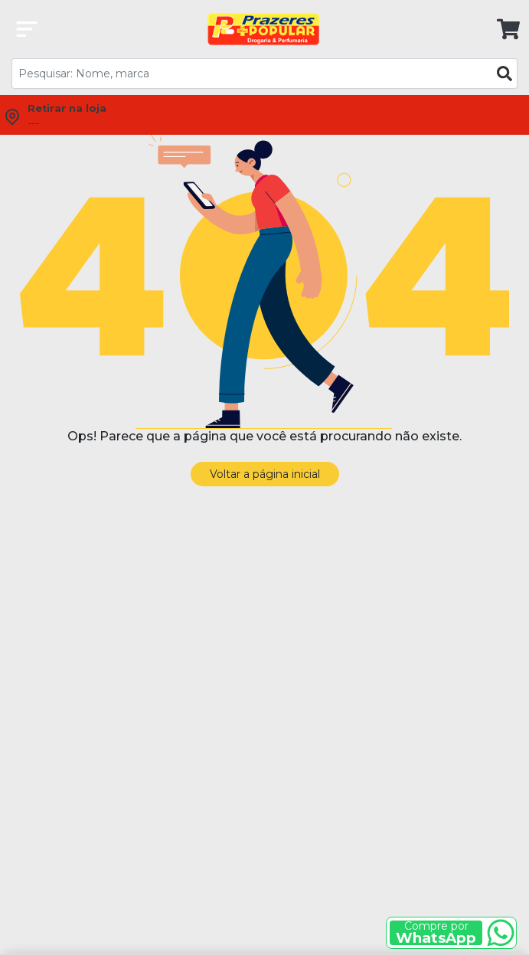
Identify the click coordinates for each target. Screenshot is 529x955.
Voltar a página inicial (265, 474)
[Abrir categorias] (26, 29)
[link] (502, 29)
